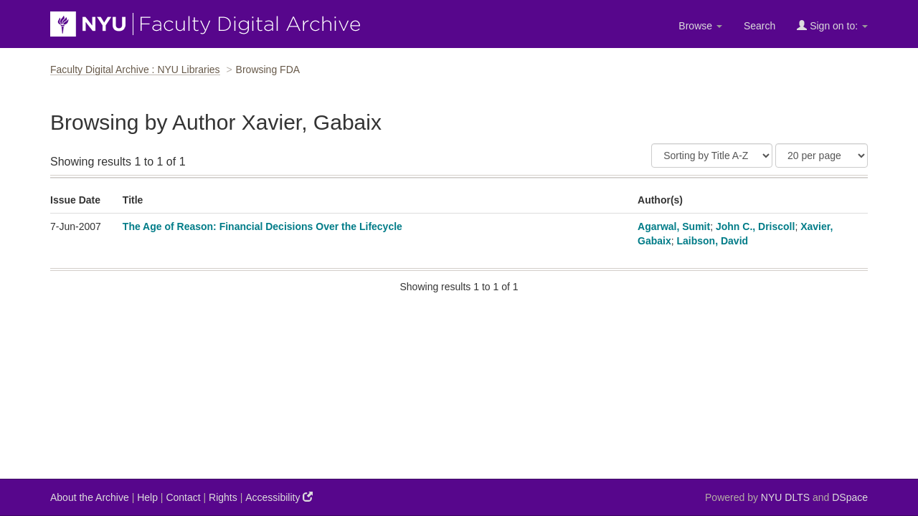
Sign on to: (832, 25)
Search (759, 26)
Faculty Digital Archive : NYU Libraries (135, 69)
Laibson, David (713, 241)
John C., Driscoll (755, 226)
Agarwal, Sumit (674, 226)
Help (147, 497)
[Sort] (711, 155)
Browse (700, 26)
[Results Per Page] (821, 155)
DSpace (850, 497)
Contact (183, 497)
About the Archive (89, 497)
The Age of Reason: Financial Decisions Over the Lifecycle (262, 226)
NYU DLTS (785, 497)
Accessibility (279, 497)
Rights (223, 497)
